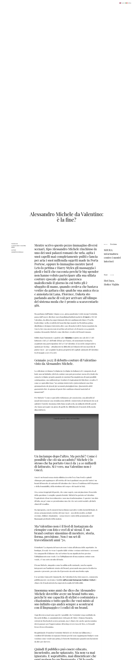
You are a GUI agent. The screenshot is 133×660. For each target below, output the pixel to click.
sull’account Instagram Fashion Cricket (79, 580)
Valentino (68, 338)
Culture (23, 245)
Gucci (87, 317)
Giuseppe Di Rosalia (17, 252)
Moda (13, 247)
